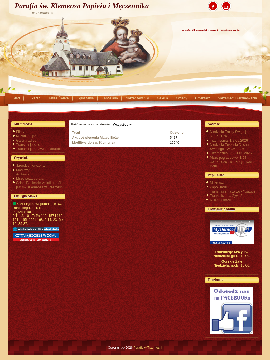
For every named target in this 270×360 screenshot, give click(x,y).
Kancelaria (110, 98)
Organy (181, 98)
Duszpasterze (220, 200)
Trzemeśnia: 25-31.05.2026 (231, 153)
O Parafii (34, 98)
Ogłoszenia (85, 98)
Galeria (162, 98)
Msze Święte (59, 98)
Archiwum (23, 174)
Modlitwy (23, 170)
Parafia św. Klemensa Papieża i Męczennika (82, 6)
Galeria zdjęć (26, 140)
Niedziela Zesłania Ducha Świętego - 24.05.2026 (229, 147)
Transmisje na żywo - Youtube (39, 149)
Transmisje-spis (28, 145)
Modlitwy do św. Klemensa (93, 142)
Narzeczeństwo (137, 98)
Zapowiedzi (218, 187)
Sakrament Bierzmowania (237, 98)
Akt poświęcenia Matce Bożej (96, 137)
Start (16, 98)
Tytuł (76, 132)
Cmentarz (202, 98)
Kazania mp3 (26, 136)
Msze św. (217, 183)
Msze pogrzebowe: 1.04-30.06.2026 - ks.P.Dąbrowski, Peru (232, 162)
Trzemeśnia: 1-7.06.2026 (229, 140)
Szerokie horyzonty (30, 165)
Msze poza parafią (30, 178)
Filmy (20, 132)
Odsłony (177, 132)
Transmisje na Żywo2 (226, 196)
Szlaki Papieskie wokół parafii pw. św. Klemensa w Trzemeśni (40, 185)
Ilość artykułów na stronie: (91, 124)
